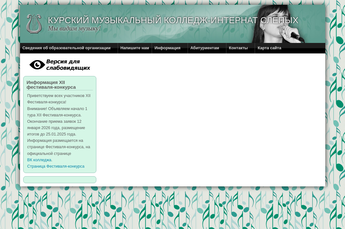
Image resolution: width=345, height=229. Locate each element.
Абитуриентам (204, 48)
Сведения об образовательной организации (67, 48)
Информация (168, 48)
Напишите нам (135, 48)
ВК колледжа (39, 160)
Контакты (238, 48)
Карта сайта (269, 48)
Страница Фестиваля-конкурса (56, 166)
